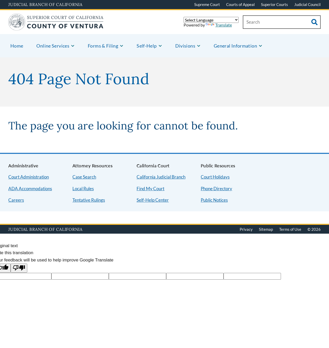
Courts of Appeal (240, 4)
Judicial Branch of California (45, 4)
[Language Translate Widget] (211, 20)
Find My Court (150, 188)
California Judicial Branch (161, 177)
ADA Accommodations (30, 188)
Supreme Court (207, 4)
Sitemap (266, 229)
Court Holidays (215, 177)
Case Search (84, 177)
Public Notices (214, 200)
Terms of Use (290, 229)
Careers (16, 200)
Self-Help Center (153, 200)
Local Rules (83, 188)
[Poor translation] (19, 268)
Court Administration (28, 177)
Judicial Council (307, 4)
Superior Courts (274, 4)
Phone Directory (216, 188)
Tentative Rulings (88, 200)
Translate (219, 24)
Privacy (246, 229)
